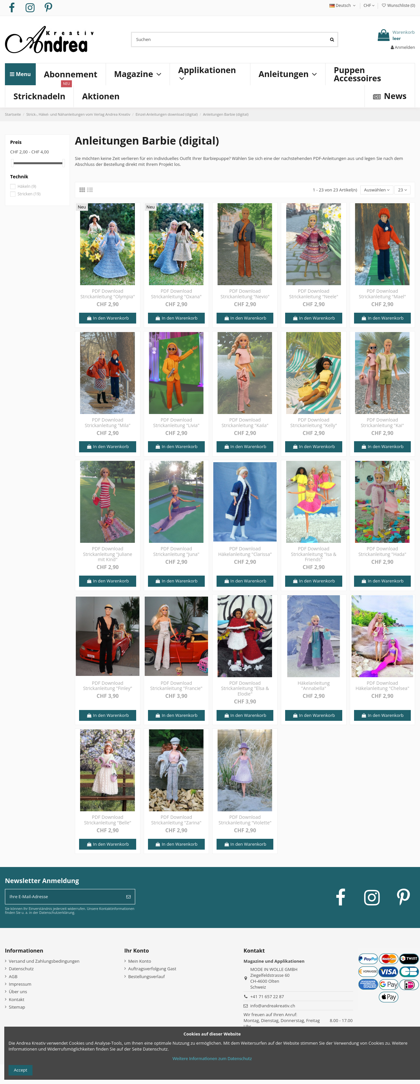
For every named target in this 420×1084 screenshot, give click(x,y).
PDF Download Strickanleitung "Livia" (176, 422)
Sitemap (17, 1007)
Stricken (28, 194)
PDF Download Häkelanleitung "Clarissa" (245, 551)
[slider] (12, 163)
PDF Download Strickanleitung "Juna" (176, 551)
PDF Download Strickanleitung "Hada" (382, 551)
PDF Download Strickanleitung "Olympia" (107, 294)
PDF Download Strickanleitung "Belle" (107, 820)
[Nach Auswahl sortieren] (376, 190)
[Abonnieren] (128, 896)
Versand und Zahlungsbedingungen (44, 961)
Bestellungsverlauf (146, 976)
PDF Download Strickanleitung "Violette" (245, 820)
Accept (20, 1070)
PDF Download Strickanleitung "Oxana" (176, 294)
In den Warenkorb (107, 318)
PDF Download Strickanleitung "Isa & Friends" (313, 554)
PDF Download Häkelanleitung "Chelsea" (382, 686)
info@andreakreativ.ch (272, 1006)
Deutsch (343, 5)
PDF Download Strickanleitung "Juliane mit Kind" (107, 554)
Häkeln (26, 186)
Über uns (18, 992)
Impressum (20, 984)
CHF (369, 5)
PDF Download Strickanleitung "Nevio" (244, 294)
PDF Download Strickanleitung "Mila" (107, 422)
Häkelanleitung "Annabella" (314, 686)
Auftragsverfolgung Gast (152, 969)
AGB (13, 976)
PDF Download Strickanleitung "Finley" (107, 686)
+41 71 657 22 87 (267, 996)
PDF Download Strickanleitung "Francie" (176, 686)
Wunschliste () (398, 5)
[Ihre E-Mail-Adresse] (63, 896)
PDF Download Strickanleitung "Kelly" (313, 422)
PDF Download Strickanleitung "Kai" (382, 422)
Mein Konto (139, 961)
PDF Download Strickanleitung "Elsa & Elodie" (245, 688)
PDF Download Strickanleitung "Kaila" (244, 422)
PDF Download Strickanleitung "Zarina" (176, 820)
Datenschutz (21, 969)
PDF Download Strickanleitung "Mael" (382, 294)
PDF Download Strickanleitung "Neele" (313, 294)
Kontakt (16, 999)
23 (402, 190)
